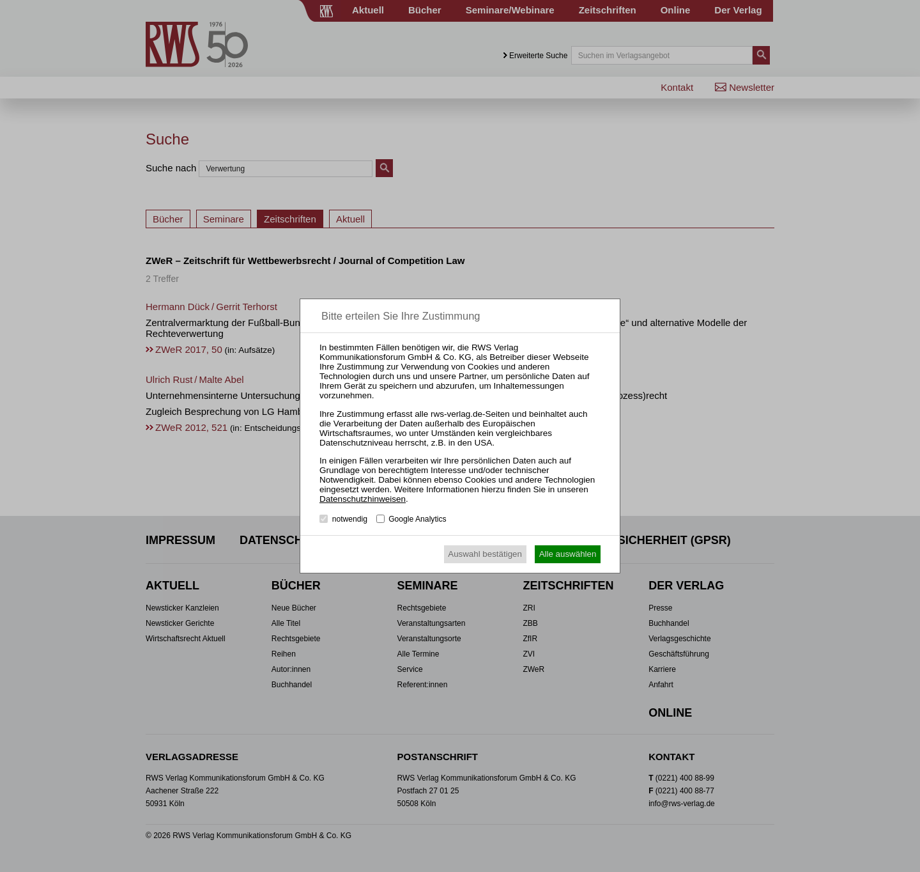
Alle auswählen (568, 554)
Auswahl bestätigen (485, 554)
